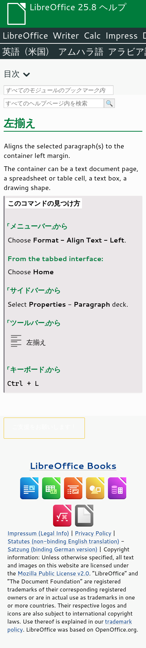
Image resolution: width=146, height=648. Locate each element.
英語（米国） (28, 51)
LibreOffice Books (73, 465)
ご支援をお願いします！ (44, 426)
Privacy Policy (93, 533)
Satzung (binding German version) (52, 549)
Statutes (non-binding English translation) (63, 541)
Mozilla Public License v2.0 (53, 573)
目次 (12, 73)
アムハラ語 (81, 51)
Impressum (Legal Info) (38, 533)
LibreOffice (25, 35)
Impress (121, 35)
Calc (92, 35)
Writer (65, 35)
